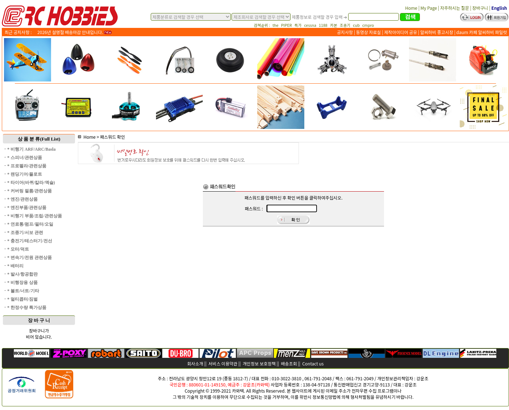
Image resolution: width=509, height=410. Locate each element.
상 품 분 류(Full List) (39, 139)
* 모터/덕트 (18, 249)
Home (87, 137)
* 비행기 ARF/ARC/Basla (31, 149)
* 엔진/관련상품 (22, 199)
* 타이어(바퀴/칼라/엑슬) (31, 182)
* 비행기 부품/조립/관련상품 (34, 215)
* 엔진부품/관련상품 (26, 207)
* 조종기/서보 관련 (25, 232)
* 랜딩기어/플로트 (24, 174)
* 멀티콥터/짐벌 (22, 299)
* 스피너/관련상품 (24, 157)
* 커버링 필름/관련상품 (29, 190)
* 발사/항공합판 (22, 274)
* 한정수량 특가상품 (26, 307)
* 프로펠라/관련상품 (26, 165)
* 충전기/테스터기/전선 (29, 240)
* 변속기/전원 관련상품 (29, 257)
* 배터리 (15, 265)
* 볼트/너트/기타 (23, 290)
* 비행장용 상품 (22, 282)
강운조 (422, 378)
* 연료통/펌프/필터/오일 (30, 224)
